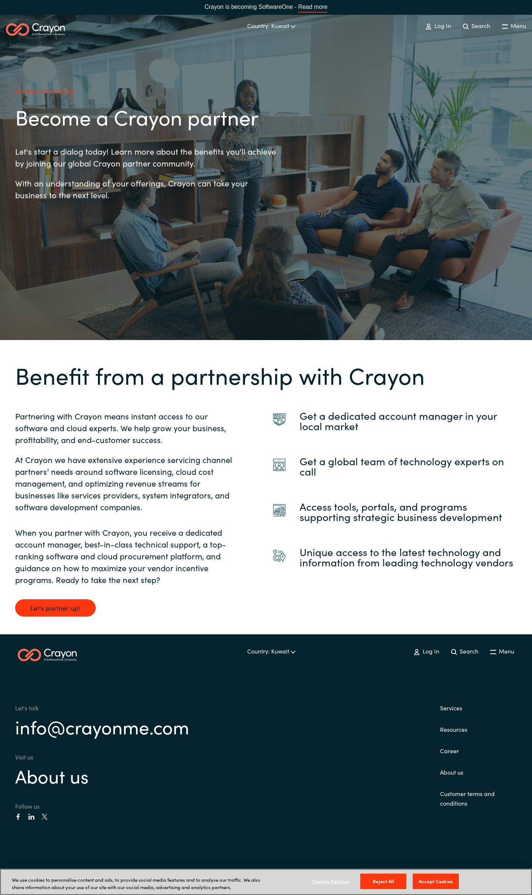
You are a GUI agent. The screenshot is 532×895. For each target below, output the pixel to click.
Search (476, 25)
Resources (453, 729)
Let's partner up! (55, 608)
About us (52, 775)
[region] (266, 882)
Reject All (383, 881)
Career (449, 751)
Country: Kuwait (271, 25)
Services (451, 708)
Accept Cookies (436, 881)
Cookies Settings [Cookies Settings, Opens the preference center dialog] (330, 881)
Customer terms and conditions (467, 798)
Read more (312, 7)
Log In (438, 25)
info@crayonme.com (102, 726)
